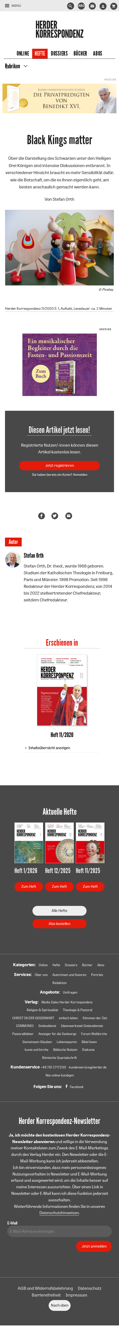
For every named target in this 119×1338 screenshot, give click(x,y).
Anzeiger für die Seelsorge (57, 1034)
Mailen (69, 515)
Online (23, 53)
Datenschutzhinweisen (59, 1212)
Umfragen (70, 992)
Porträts (97, 974)
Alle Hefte (59, 910)
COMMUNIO (25, 1025)
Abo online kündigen (59, 1075)
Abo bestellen (59, 923)
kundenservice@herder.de (88, 1067)
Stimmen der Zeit (95, 1018)
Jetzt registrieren (59, 465)
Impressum (76, 1295)
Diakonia (88, 1049)
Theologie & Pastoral (77, 1010)
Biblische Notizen (65, 1049)
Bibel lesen (89, 1042)
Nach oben (59, 1305)
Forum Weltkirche (94, 1034)
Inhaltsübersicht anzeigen (49, 747)
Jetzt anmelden (94, 1246)
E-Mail (12, 1223)
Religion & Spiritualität (42, 1010)
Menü (16, 5)
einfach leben (68, 1018)
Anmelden (80, 474)
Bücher (80, 53)
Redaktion (59, 983)
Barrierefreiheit (46, 1295)
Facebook (77, 1087)
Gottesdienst (47, 1025)
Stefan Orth (63, 199)
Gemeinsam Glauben (37, 1042)
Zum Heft (28, 886)
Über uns (41, 974)
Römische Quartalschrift (59, 1057)
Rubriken (12, 66)
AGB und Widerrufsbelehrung (45, 1288)
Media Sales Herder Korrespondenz (67, 1002)
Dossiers (59, 53)
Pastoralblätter (23, 1034)
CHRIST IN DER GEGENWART (33, 1018)
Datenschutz (89, 1288)
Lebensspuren (67, 1042)
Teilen (42, 515)
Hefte (40, 53)
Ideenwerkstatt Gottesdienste (82, 1025)
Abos (97, 53)
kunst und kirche (36, 1049)
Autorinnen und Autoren (69, 974)
